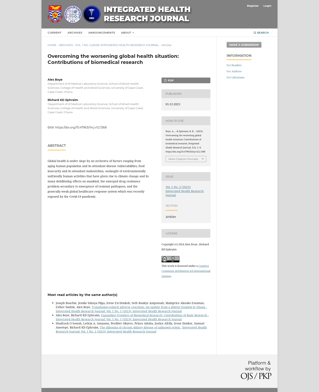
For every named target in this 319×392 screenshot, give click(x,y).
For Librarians (236, 77)
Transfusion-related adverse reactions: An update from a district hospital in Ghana (149, 307)
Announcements (101, 32)
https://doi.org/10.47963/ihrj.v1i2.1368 (81, 127)
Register (253, 5)
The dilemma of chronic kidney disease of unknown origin (140, 327)
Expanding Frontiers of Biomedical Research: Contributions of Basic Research (154, 315)
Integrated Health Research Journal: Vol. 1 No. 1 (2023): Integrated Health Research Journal (119, 311)
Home (52, 45)
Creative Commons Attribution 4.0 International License (186, 271)
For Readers (234, 65)
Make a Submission (244, 44)
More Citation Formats (183, 159)
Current (54, 32)
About (126, 32)
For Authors (234, 71)
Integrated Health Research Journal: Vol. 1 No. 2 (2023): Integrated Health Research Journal (131, 329)
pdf (170, 80)
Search (261, 32)
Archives (75, 32)
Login (267, 5)
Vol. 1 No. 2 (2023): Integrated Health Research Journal (117, 45)
